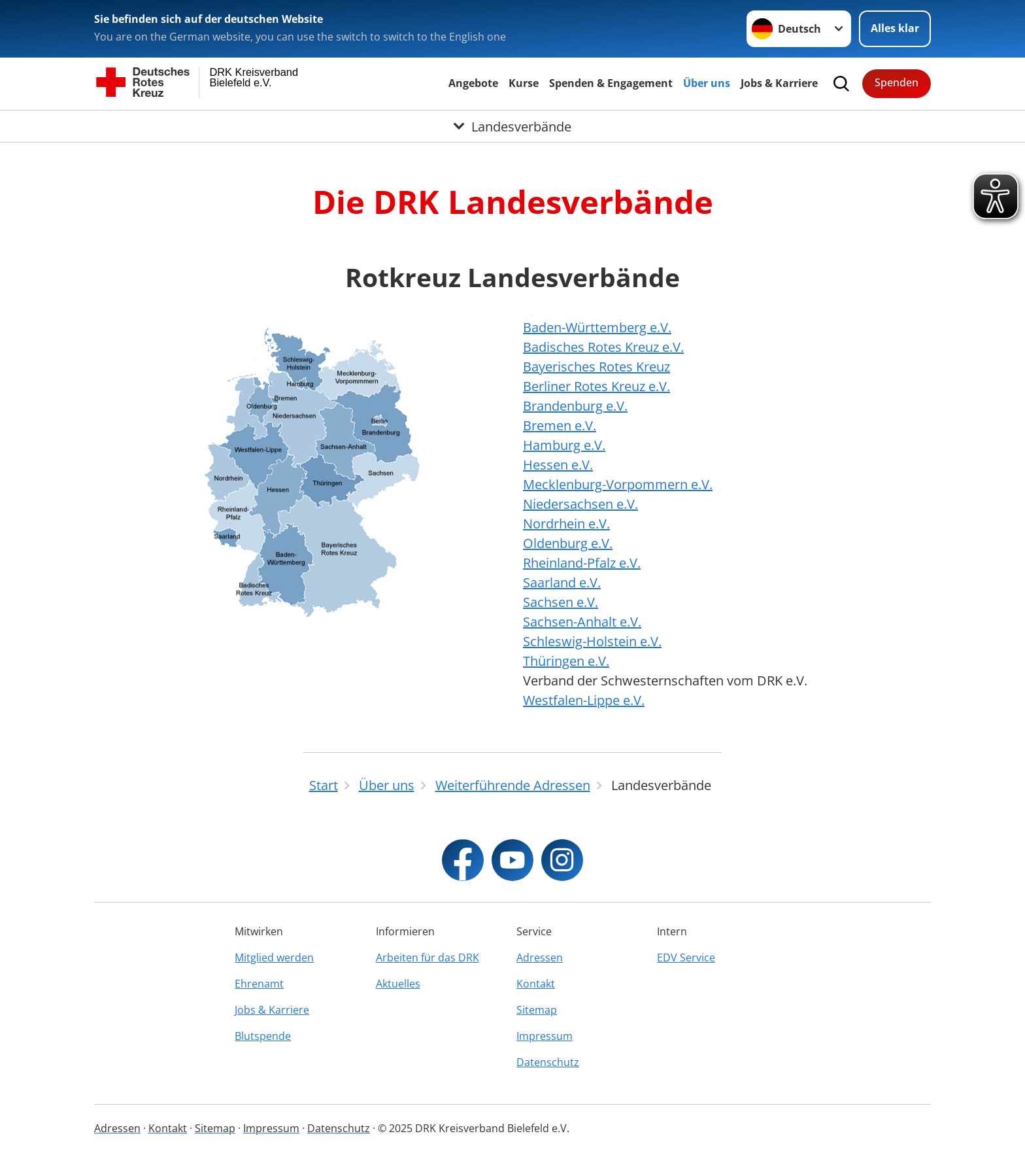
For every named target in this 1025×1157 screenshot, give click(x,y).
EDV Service (686, 957)
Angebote (473, 83)
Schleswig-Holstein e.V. (592, 641)
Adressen (539, 957)
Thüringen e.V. (566, 661)
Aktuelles (398, 983)
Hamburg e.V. (564, 445)
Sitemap (536, 1010)
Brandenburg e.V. (575, 406)
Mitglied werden (274, 957)
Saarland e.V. (562, 582)
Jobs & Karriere (779, 83)
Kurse (524, 83)
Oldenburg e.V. (568, 543)
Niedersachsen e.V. (580, 504)
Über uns (706, 83)
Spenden (896, 82)
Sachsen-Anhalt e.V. (582, 621)
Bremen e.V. (559, 425)
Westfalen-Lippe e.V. (584, 700)
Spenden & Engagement (611, 83)
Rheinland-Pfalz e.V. (582, 563)
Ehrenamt (259, 983)
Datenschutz (547, 1062)
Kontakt (535, 983)
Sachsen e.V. (560, 602)
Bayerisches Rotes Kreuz (596, 366)
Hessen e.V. (558, 465)
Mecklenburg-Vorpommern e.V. (618, 484)
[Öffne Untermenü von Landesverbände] (512, 126)
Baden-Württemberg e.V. (597, 327)
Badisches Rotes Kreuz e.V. (603, 347)
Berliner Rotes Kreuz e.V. (596, 386)
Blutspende (263, 1036)
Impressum (544, 1036)
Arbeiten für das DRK (427, 957)
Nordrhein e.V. (566, 523)
